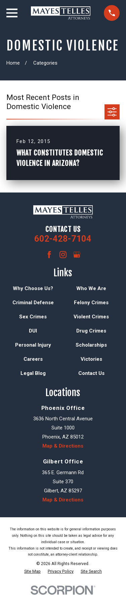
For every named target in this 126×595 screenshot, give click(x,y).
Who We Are (91, 288)
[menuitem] (32, 571)
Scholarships (91, 345)
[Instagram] (63, 254)
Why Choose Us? (33, 288)
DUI (33, 331)
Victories (91, 359)
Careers (33, 359)
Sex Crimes (33, 317)
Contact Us (91, 373)
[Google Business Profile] (76, 254)
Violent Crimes (91, 317)
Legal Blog (33, 373)
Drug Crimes (91, 331)
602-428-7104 (62, 239)
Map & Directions (62, 446)
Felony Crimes (91, 303)
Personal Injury (33, 345)
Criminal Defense (33, 303)
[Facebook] (49, 254)
